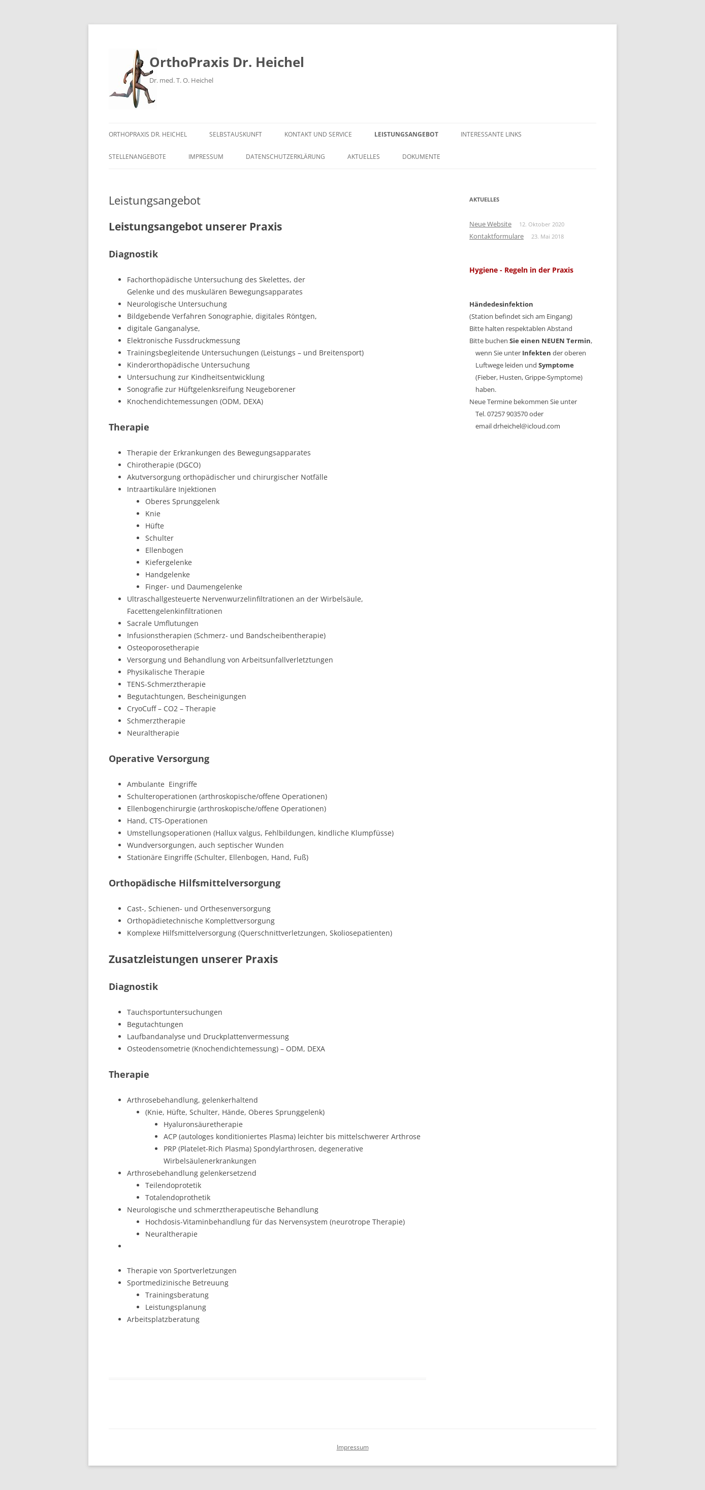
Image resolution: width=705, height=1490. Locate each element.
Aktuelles (363, 156)
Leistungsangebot (406, 134)
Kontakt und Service (318, 134)
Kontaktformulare (496, 236)
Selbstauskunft (235, 134)
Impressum (205, 156)
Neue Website (490, 223)
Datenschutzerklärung (285, 156)
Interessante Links (491, 134)
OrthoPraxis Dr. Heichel (226, 62)
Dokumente (421, 156)
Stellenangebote (137, 156)
